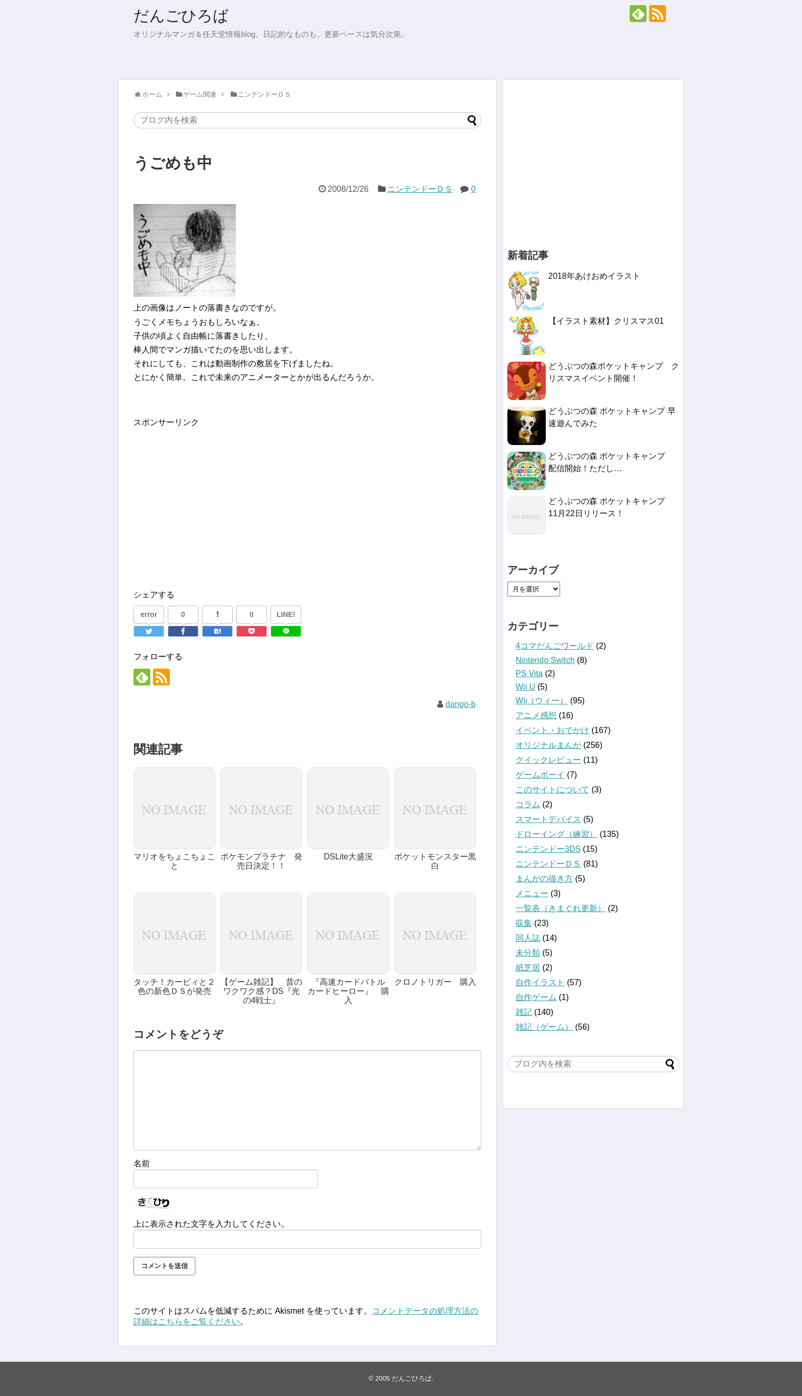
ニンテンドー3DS (548, 849)
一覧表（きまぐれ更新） (561, 908)
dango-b (460, 704)
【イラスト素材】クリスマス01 (606, 321)
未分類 (528, 952)
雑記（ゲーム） (544, 1027)
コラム (528, 804)
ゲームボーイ (540, 774)
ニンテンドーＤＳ (420, 189)
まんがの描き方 (544, 878)
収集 (524, 923)
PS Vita (529, 673)
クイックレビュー (548, 760)
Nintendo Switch (545, 660)
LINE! (286, 614)
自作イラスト (540, 982)
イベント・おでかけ (552, 730)
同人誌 (528, 938)
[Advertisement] (219, 500)
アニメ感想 (536, 715)
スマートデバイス (548, 819)
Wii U (525, 686)
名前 (141, 1163)
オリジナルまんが (548, 745)
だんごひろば (181, 15)
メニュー (532, 893)
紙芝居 (528, 967)
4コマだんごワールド (555, 645)
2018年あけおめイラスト (594, 276)
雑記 (524, 1012)
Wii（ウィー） (542, 700)
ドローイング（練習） (556, 834)
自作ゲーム (536, 997)
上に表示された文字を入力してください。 (211, 1224)
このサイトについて (552, 789)
